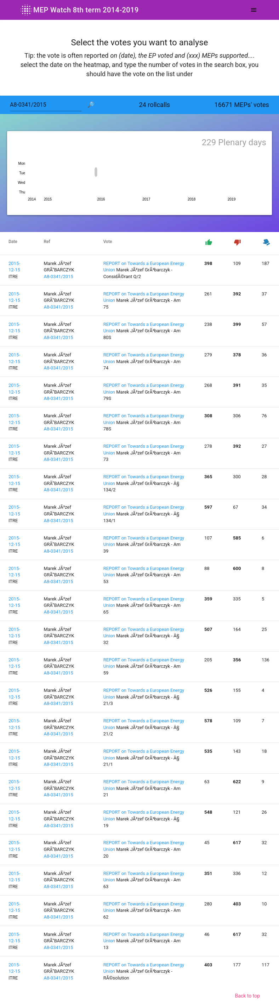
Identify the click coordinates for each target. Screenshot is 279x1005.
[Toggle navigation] (253, 10)
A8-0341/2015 (58, 276)
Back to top (247, 996)
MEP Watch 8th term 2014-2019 (79, 10)
